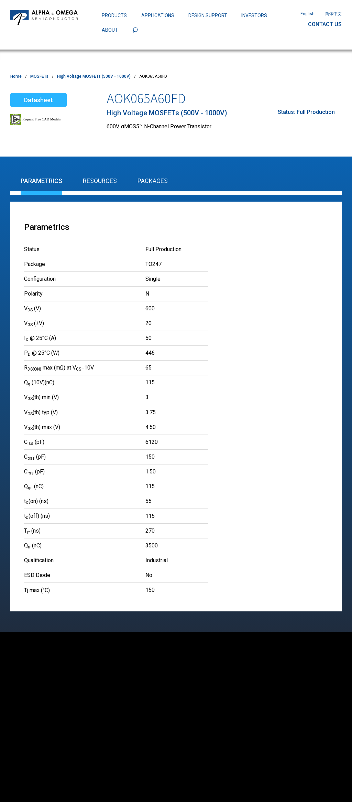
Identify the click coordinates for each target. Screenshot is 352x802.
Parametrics (41, 180)
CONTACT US (325, 24)
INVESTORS (254, 15)
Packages (153, 180)
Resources (100, 180)
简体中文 (333, 13)
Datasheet (38, 100)
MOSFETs (39, 76)
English (307, 13)
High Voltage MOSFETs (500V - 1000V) (94, 76)
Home (16, 76)
